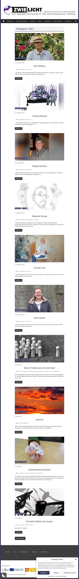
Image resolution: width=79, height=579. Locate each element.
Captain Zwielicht (58, 21)
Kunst (26, 69)
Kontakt (8, 552)
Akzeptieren (43, 573)
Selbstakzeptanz (56, 371)
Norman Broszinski (39, 473)
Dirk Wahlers (39, 66)
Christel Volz (39, 268)
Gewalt (42, 371)
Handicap (28, 473)
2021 (18, 69)
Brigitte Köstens (39, 166)
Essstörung (38, 371)
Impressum (64, 576)
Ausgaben (32, 21)
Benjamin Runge (39, 216)
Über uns (15, 552)
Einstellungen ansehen (70, 573)
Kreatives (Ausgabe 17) (20, 513)
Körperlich (46, 371)
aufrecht (39, 419)
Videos (40, 21)
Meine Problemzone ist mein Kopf (39, 368)
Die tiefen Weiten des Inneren (39, 521)
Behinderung (32, 371)
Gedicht (27, 524)
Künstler (24, 58)
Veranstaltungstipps (21, 21)
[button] (76, 559)
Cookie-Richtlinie (51, 576)
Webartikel (10, 21)
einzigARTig (47, 21)
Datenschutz (58, 576)
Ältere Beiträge (20, 538)
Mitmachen (68, 21)
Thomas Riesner (39, 116)
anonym (21, 371)
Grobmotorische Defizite (39, 470)
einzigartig (22, 69)
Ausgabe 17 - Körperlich (20, 360)
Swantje (31, 524)
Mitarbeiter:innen (24, 552)
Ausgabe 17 (26, 371)
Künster (29, 69)
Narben (50, 371)
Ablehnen (56, 573)
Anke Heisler (39, 318)
